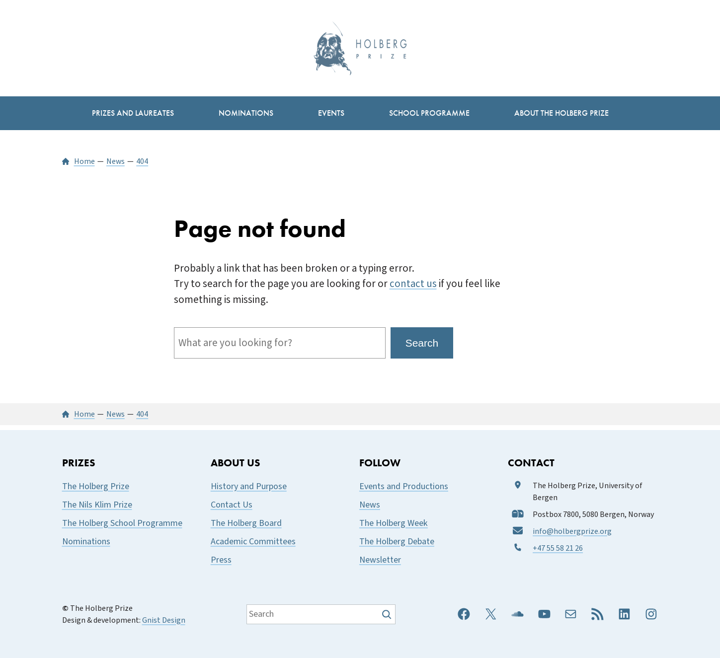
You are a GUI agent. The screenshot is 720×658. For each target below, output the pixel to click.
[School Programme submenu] (429, 113)
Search (421, 343)
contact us (413, 284)
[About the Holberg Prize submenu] (561, 113)
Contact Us (231, 505)
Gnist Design (163, 620)
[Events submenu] (331, 113)
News (369, 505)
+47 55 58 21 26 (558, 548)
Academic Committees (253, 541)
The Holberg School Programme (122, 523)
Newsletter (380, 560)
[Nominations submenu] (246, 113)
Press (221, 560)
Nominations (86, 541)
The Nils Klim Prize (97, 505)
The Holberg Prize (95, 486)
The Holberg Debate (396, 541)
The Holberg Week (393, 523)
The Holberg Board (246, 523)
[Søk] (388, 614)
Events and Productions (403, 486)
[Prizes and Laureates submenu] (132, 113)
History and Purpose (249, 486)
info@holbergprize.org (572, 531)
